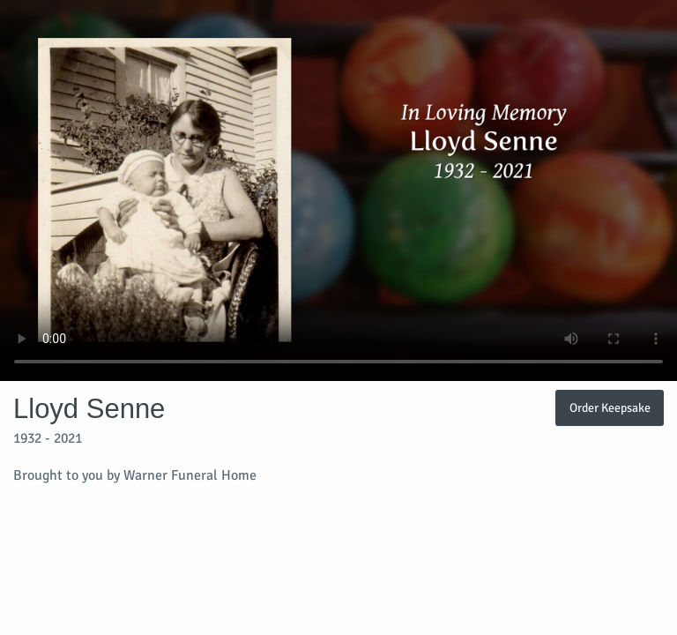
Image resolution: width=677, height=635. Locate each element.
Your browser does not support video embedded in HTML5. (338, 190)
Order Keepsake (610, 407)
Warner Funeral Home (190, 475)
